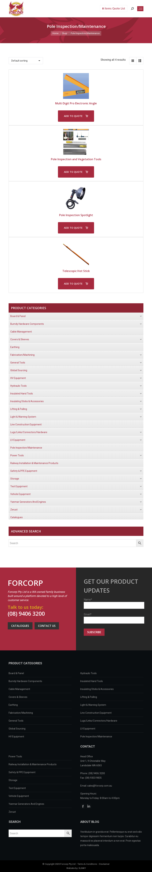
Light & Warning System (93, 705)
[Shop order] (26, 60)
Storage (13, 780)
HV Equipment (16, 736)
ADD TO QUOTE (73, 116)
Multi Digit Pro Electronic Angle (76, 103)
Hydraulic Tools (88, 673)
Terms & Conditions (87, 864)
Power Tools (15, 756)
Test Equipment (17, 788)
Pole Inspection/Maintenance (96, 736)
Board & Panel (16, 673)
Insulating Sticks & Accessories (97, 689)
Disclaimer (104, 864)
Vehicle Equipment (19, 796)
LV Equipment (87, 728)
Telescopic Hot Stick (76, 271)
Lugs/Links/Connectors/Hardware (98, 720)
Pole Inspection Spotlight (76, 215)
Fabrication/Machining (21, 712)
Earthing (13, 705)
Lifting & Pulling (88, 697)
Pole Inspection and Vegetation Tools (76, 159)
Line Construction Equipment (96, 712)
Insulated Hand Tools (91, 681)
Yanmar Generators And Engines (26, 804)
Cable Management (19, 689)
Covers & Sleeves (18, 697)
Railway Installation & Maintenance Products (33, 764)
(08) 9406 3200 (26, 613)
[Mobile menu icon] (140, 8)
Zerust (12, 811)
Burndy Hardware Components (25, 681)
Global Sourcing (17, 728)
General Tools (16, 720)
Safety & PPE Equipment (22, 772)
